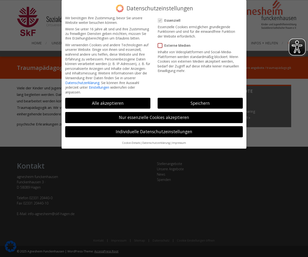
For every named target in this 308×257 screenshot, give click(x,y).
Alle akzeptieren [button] (108, 99)
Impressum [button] (179, 139)
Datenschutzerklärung (82, 79)
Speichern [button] (200, 99)
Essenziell (171, 16)
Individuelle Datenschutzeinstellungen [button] (154, 128)
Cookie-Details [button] (131, 139)
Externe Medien (176, 42)
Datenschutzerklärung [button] (156, 139)
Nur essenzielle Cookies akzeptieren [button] (154, 114)
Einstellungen (99, 83)
